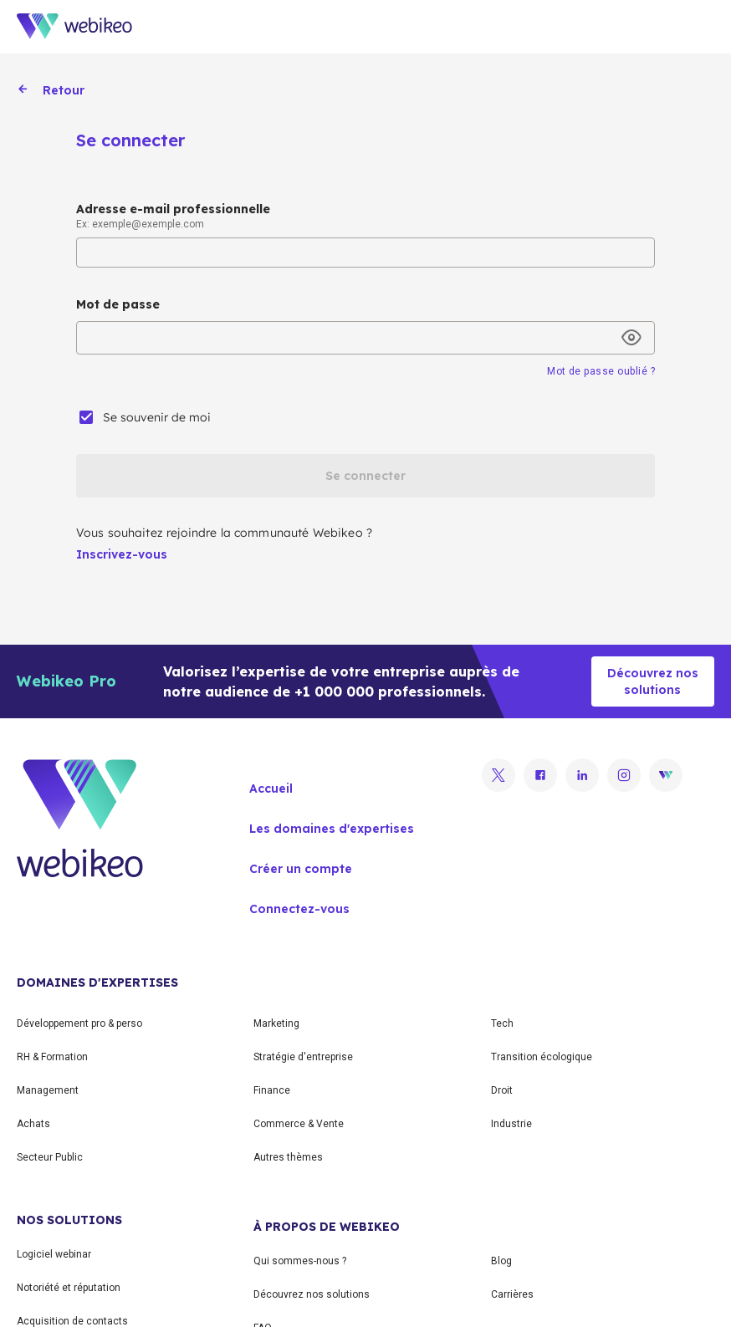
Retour (50, 90)
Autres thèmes (288, 1157)
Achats (33, 1124)
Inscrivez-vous (121, 554)
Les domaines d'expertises (331, 828)
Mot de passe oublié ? (601, 371)
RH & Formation (52, 1057)
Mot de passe (118, 304)
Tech (502, 1023)
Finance (271, 1090)
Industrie (511, 1124)
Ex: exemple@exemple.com (140, 224)
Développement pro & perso (79, 1023)
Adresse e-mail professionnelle (173, 209)
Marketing (276, 1023)
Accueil (271, 788)
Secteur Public (50, 1157)
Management (48, 1090)
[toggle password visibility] (631, 338)
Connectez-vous (299, 908)
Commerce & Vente (298, 1124)
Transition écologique (541, 1057)
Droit (502, 1090)
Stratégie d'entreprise (303, 1057)
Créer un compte (300, 868)
